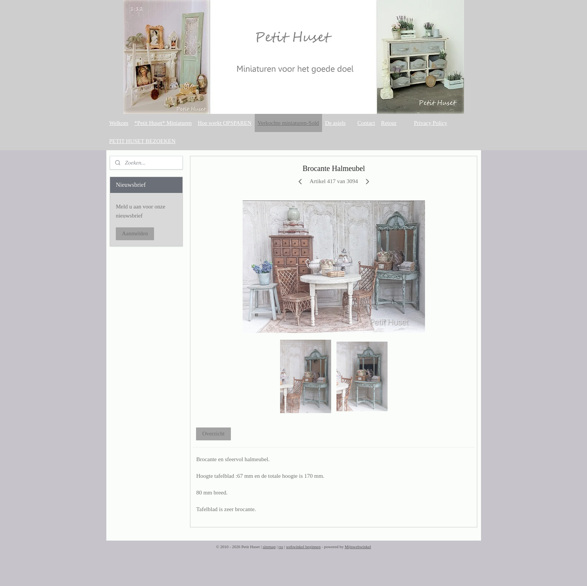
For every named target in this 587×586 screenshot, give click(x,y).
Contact (366, 123)
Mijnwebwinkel (358, 546)
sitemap (269, 546)
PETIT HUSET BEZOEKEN (142, 141)
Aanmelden (135, 233)
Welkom (118, 123)
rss (281, 546)
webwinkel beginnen (303, 546)
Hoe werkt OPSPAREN (225, 123)
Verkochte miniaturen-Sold (288, 123)
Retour (389, 123)
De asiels (335, 123)
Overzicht (213, 434)
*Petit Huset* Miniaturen (163, 123)
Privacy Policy (430, 123)
